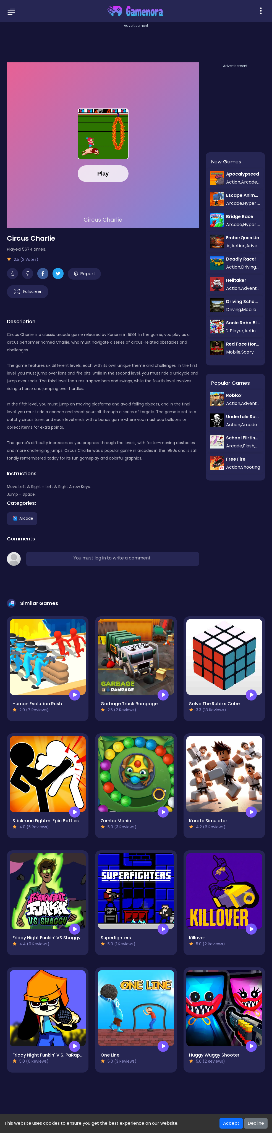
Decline (256, 1123)
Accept (231, 1123)
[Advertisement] (136, 41)
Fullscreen (28, 292)
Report (84, 273)
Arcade (22, 518)
